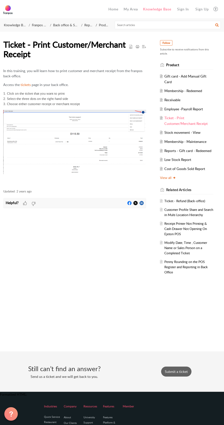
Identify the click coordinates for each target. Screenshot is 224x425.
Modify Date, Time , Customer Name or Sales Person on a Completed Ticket (185, 247)
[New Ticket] (176, 371)
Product (104, 25)
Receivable (172, 100)
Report (89, 25)
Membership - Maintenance (185, 141)
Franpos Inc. (40, 25)
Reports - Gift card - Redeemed (187, 150)
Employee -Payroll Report (183, 109)
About (67, 417)
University (89, 417)
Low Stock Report (177, 159)
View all (168, 177)
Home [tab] (113, 9)
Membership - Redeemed (183, 90)
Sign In (183, 9)
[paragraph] (74, 126)
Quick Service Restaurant (52, 419)
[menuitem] (183, 9)
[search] (168, 25)
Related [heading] (178, 189)
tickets (26, 84)
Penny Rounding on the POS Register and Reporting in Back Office (186, 267)
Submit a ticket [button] (176, 371)
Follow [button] (166, 43)
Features (108, 417)
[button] (216, 9)
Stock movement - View (182, 132)
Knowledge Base (16, 25)
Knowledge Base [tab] (157, 9)
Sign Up (202, 9)
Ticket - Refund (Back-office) (184, 201)
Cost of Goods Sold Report (184, 168)
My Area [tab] (131, 9)
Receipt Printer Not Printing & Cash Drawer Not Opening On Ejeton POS (185, 228)
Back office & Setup (67, 25)
